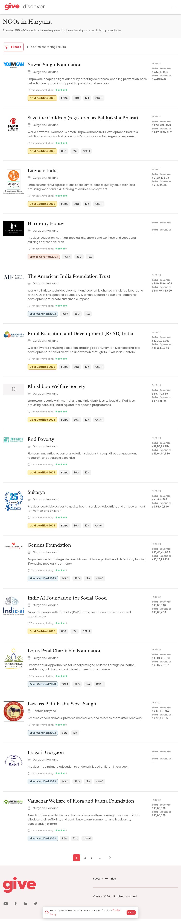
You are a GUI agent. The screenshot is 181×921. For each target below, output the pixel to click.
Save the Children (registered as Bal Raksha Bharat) (82, 118)
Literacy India (42, 171)
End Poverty (40, 440)
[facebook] (15, 906)
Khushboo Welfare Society (56, 387)
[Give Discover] (24, 7)
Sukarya (36, 493)
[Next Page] (108, 859)
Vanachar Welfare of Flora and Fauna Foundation (80, 803)
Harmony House (45, 224)
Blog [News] (110, 880)
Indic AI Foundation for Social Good (66, 599)
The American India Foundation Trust (68, 277)
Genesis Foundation (49, 546)
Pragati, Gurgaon (45, 754)
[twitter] (35, 906)
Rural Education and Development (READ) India (80, 334)
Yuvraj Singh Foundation (54, 65)
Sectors (98, 880)
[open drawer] (174, 7)
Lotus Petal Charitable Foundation (64, 652)
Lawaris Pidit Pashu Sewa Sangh (61, 705)
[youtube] (5, 906)
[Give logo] (45, 887)
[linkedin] (25, 906)
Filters (13, 47)
